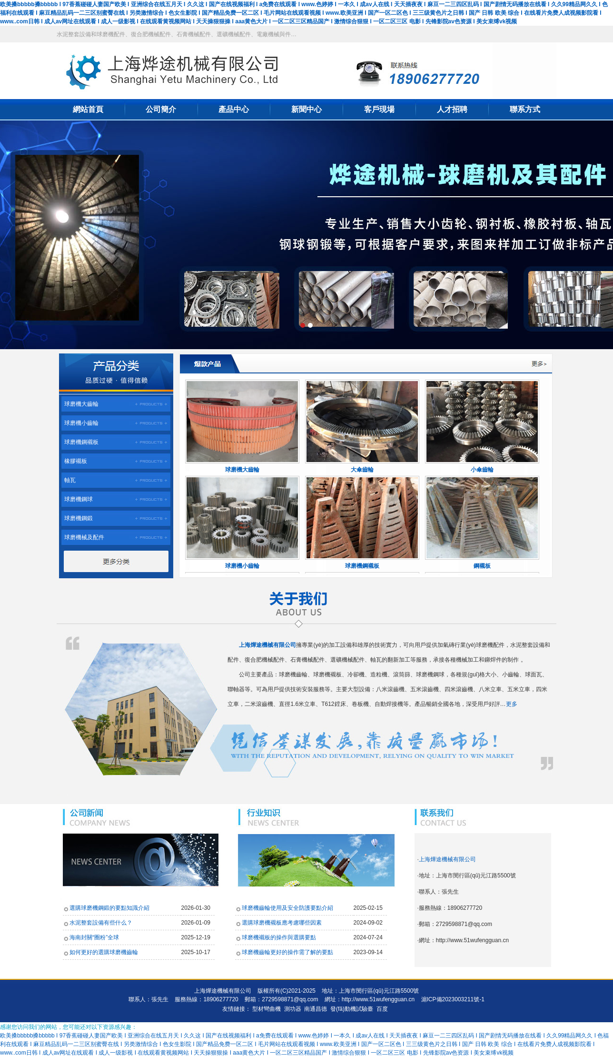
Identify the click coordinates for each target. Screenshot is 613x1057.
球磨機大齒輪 (81, 404)
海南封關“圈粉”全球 (94, 937)
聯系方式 (525, 109)
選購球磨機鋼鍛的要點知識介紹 (109, 908)
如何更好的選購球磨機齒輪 (103, 952)
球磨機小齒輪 (81, 423)
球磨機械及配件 (84, 537)
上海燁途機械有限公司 (447, 859)
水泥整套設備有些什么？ (100, 922)
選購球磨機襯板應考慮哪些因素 (282, 922)
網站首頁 (88, 109)
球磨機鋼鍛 (78, 518)
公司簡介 (161, 109)
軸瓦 (70, 480)
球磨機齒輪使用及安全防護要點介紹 (287, 908)
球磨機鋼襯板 (81, 442)
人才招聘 (452, 109)
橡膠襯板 (75, 461)
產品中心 (233, 109)
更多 (511, 704)
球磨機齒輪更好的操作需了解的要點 (287, 952)
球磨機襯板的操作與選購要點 (279, 937)
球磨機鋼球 (78, 499)
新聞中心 (306, 109)
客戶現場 (379, 109)
